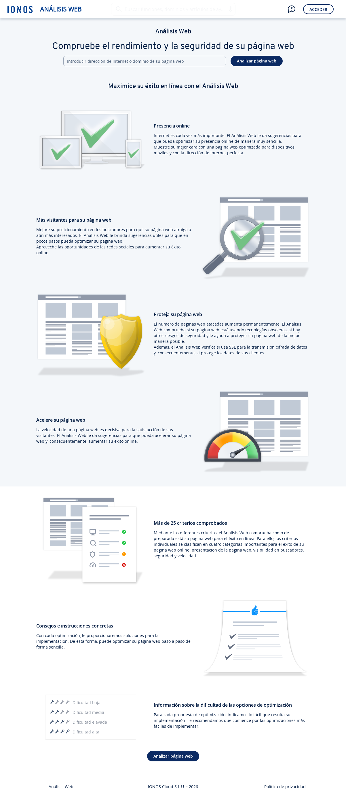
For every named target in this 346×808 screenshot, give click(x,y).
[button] (230, 9)
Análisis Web (60, 9)
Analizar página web (256, 61)
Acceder (318, 9)
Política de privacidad (285, 786)
